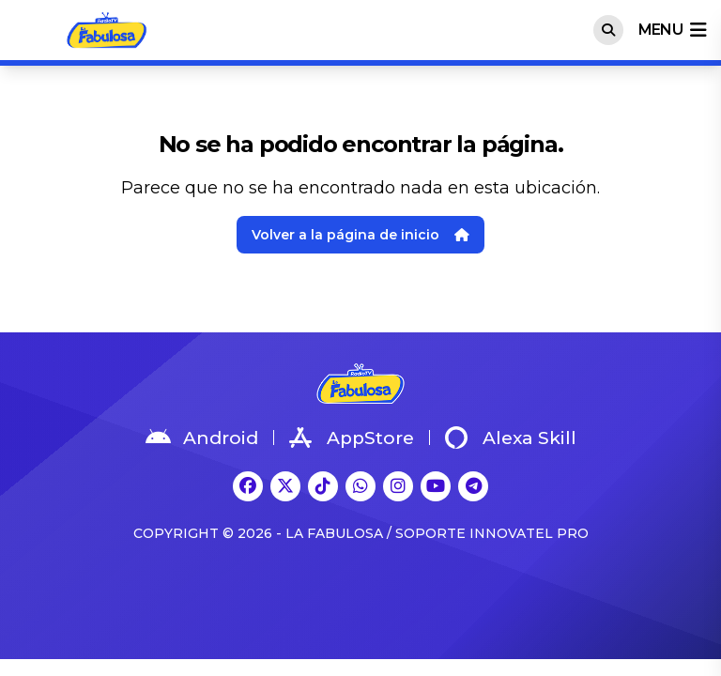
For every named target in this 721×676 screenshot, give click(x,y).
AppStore (351, 437)
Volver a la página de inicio (360, 234)
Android (202, 437)
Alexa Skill (510, 437)
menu (672, 30)
